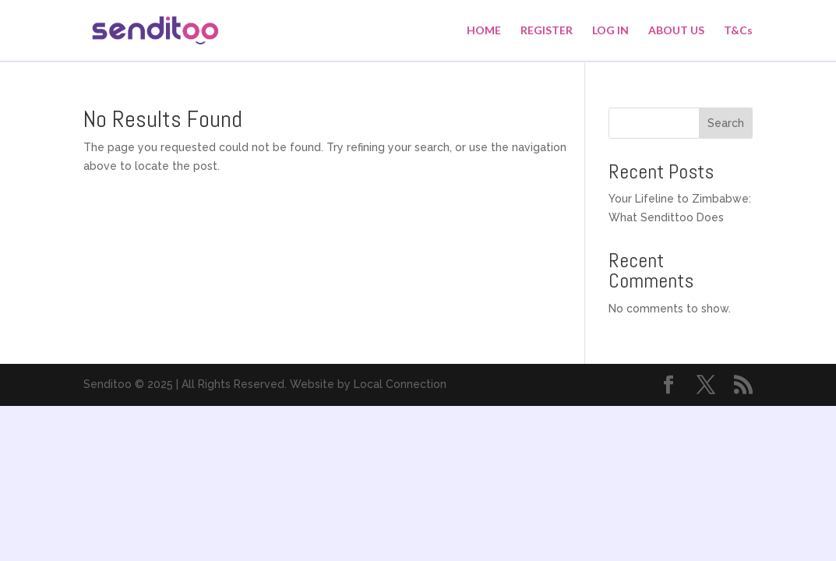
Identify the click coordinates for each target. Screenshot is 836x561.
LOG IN (610, 31)
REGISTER (546, 31)
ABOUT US (676, 31)
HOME (484, 31)
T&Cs (738, 31)
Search (725, 123)
